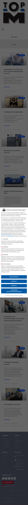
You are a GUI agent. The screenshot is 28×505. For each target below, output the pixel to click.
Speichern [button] (14, 279)
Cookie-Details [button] (7, 293)
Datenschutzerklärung (6, 233)
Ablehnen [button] (14, 284)
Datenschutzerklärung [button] (14, 293)
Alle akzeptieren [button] (14, 275)
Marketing (5, 253)
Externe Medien (6, 262)
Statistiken (5, 245)
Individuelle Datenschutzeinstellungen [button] (14, 289)
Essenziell (5, 237)
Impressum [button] (21, 293)
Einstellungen (11, 234)
